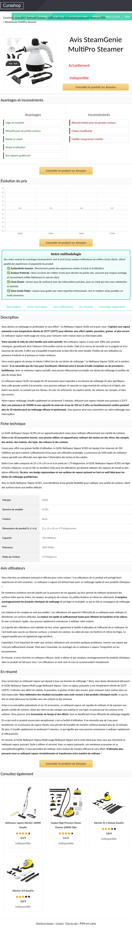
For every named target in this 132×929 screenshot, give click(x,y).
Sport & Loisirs (112, 16)
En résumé (86, 307)
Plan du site (72, 923)
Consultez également (112, 307)
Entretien (20, 17)
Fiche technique (37, 307)
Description (14, 307)
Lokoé (93, 923)
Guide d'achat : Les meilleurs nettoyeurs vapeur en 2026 (77, 17)
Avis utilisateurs (63, 307)
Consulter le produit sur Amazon (95, 87)
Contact (60, 923)
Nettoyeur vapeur (36, 17)
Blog (127, 16)
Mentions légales (45, 923)
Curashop (8, 17)
